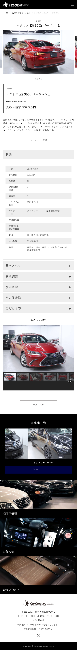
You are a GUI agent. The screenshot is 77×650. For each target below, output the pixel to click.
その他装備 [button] (38, 297)
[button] (7, 348)
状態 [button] (38, 154)
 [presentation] (2, 445)
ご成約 (38, 20)
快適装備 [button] (38, 287)
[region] (38, 357)
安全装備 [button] (38, 276)
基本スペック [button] (38, 265)
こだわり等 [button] (38, 308)
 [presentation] (74, 445)
